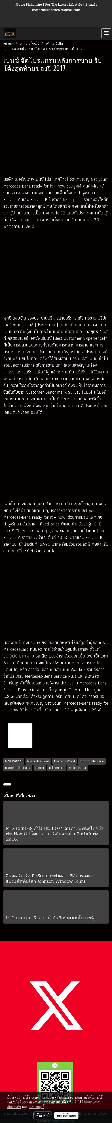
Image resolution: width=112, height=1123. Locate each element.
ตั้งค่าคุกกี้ (42, 1115)
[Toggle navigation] (106, 33)
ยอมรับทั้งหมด (66, 1115)
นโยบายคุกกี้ (36, 1107)
